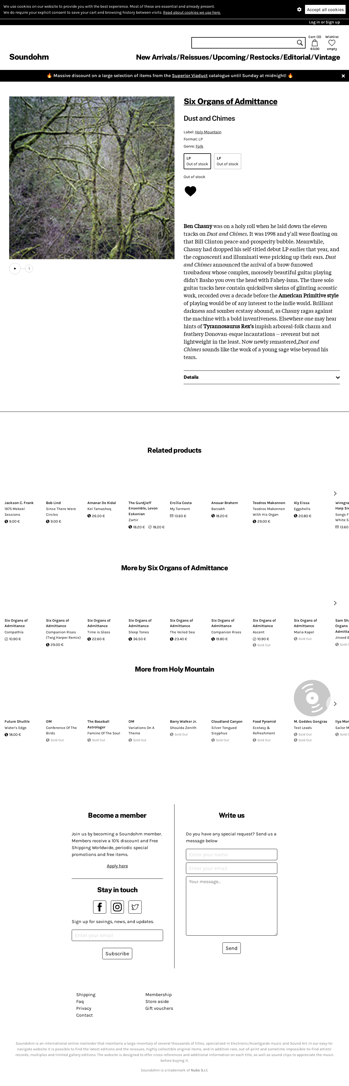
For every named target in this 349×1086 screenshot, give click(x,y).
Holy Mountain (208, 132)
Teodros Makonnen (269, 503)
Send (232, 948)
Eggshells (302, 509)
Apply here (117, 866)
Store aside (157, 1001)
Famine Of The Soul (103, 733)
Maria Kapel (304, 632)
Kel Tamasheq (99, 509)
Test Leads (303, 728)
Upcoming (229, 57)
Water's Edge (16, 728)
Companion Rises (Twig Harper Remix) (63, 635)
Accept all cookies (325, 9)
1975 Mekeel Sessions (15, 512)
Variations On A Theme (141, 731)
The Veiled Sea (182, 632)
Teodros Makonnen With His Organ (269, 512)
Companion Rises (226, 632)
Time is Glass (98, 632)
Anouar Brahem (224, 503)
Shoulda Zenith (183, 728)
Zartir (133, 520)
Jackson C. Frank (19, 503)
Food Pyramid (264, 721)
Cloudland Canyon (226, 721)
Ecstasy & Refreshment (264, 731)
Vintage (327, 57)
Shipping (85, 994)
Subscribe (117, 953)
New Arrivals (156, 57)
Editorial (296, 57)
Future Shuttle (17, 721)
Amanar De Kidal (101, 503)
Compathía (14, 632)
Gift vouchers (159, 1008)
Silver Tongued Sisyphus (224, 731)
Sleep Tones (139, 632)
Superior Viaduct (190, 75)
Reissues (194, 57)
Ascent (258, 632)
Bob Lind (53, 503)
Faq (80, 1001)
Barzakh (218, 509)
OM (49, 721)
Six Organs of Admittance (230, 101)
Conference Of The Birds (61, 731)
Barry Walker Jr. (183, 721)
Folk (199, 146)
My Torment (180, 509)
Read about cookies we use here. (192, 12)
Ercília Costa (181, 503)
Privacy (83, 1008)
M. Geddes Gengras (310, 721)
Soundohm (29, 56)
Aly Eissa (301, 503)
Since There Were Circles (61, 512)
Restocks (265, 57)
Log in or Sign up (324, 22)
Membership (158, 994)
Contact (84, 1015)
